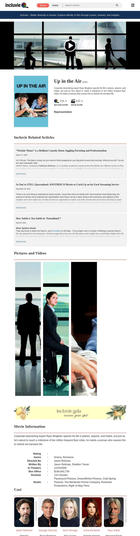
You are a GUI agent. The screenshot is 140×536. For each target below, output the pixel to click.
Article (55, 5)
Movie (43, 5)
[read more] (21, 174)
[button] (70, 45)
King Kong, (50, 205)
